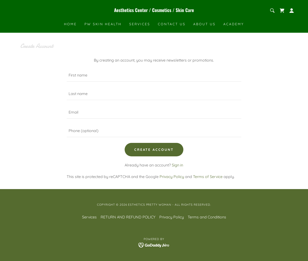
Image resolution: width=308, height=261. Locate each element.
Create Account (154, 149)
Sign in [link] (177, 165)
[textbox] (154, 75)
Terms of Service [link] (208, 176)
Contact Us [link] (172, 24)
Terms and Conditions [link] (207, 217)
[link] (154, 10)
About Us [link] (204, 24)
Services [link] (139, 24)
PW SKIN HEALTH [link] (103, 24)
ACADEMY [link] (233, 24)
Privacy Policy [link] (172, 176)
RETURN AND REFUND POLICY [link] (128, 217)
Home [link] (70, 24)
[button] (291, 10)
